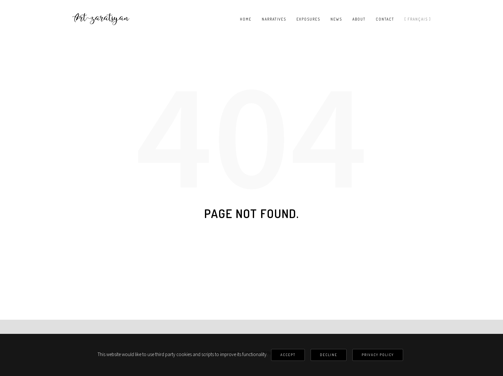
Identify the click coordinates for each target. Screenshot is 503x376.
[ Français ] (417, 19)
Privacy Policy (378, 355)
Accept (288, 355)
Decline (328, 355)
